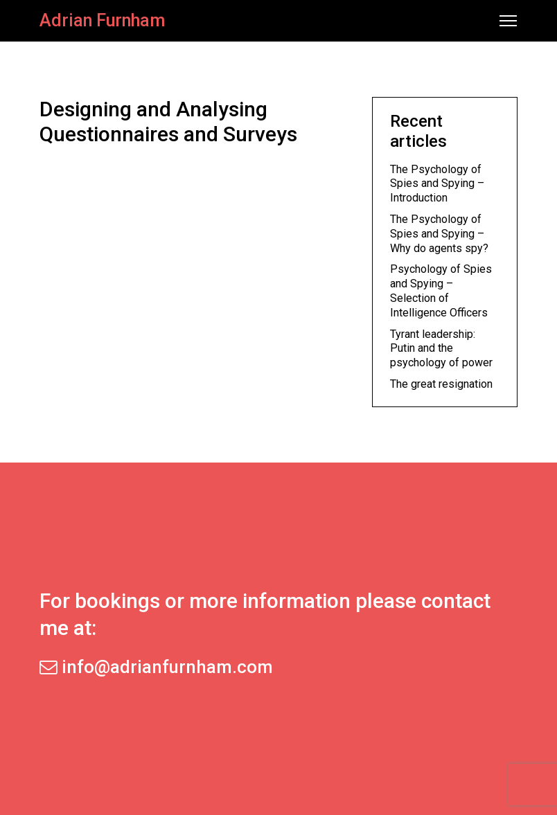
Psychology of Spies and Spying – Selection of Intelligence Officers (441, 290)
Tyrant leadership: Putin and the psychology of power (441, 349)
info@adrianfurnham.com (156, 666)
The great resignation (441, 384)
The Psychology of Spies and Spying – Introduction (437, 184)
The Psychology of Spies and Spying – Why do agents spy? (439, 234)
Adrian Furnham (102, 20)
